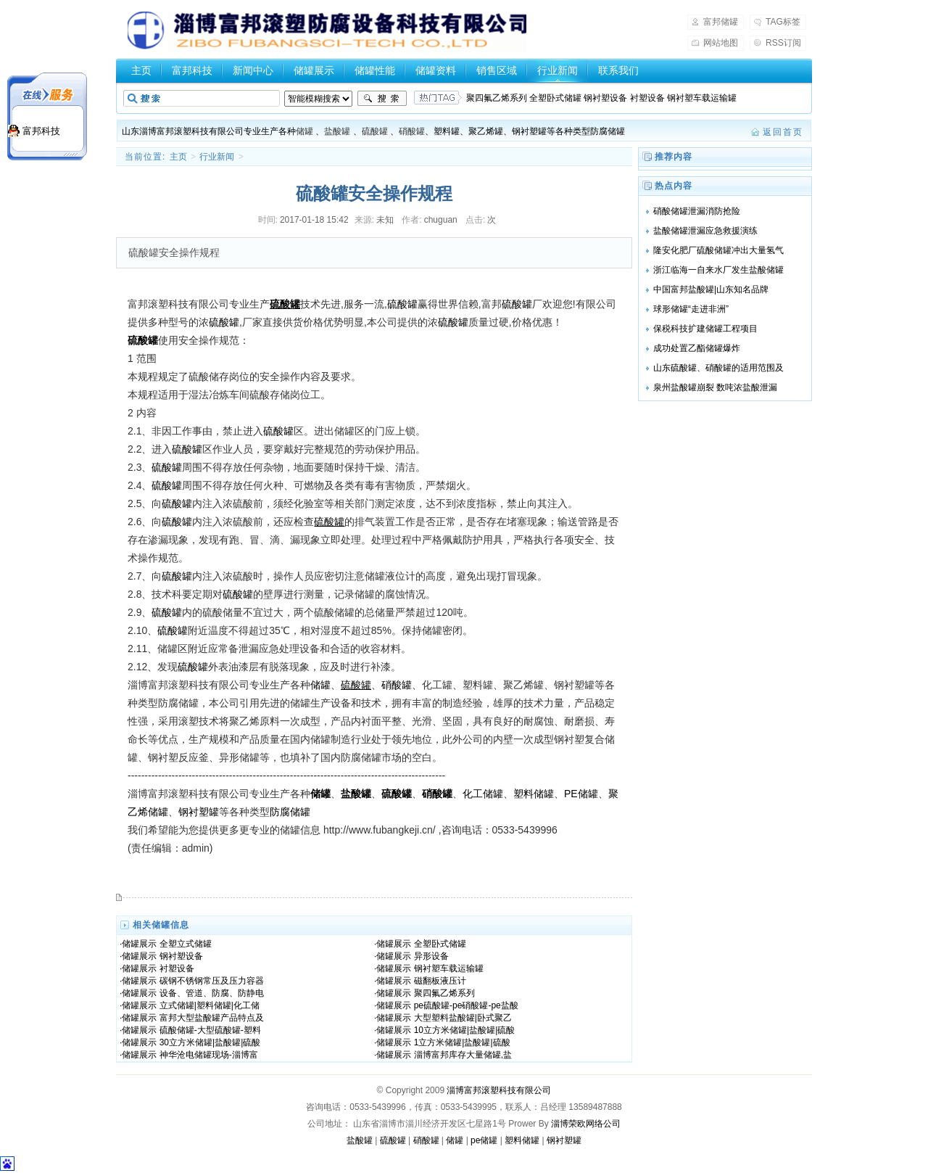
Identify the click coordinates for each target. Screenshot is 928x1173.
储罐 (304, 131)
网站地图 (720, 43)
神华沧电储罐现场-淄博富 (209, 1055)
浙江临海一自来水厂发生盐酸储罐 (718, 270)
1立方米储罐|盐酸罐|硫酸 (462, 1042)
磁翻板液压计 (440, 981)
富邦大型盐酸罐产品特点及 (212, 1018)
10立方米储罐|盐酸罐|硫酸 (464, 1030)
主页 (141, 70)
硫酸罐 (375, 131)
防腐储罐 (290, 812)
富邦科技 (192, 70)
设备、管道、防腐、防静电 (212, 993)
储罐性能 (375, 70)
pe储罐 (484, 1140)
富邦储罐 (720, 22)
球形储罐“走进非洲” (691, 309)
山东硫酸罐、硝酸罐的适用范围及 (718, 368)
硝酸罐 (412, 131)
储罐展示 (314, 70)
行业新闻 (557, 70)
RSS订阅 (783, 43)
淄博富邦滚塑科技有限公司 (499, 1090)
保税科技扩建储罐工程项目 (705, 329)
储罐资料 (435, 70)
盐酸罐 (337, 131)
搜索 (382, 99)
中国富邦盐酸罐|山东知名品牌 (710, 289)
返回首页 (783, 132)
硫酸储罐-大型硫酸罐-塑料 (210, 1030)
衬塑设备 (177, 968)
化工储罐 (483, 793)
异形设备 (431, 956)
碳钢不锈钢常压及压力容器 (212, 981)
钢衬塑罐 (198, 812)
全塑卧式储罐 (440, 944)
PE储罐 (581, 793)
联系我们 (618, 70)
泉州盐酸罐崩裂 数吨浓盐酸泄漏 (715, 387)
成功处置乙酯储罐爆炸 (696, 348)
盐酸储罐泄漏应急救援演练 (705, 231)
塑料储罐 (533, 793)
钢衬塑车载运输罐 (449, 968)
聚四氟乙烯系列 (444, 993)
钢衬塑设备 (181, 956)
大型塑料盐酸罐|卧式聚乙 (463, 1018)
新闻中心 (253, 70)
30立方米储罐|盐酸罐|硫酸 (210, 1042)
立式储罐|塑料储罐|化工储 (210, 1005)
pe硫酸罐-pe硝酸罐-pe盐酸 (466, 1005)
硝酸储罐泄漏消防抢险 (696, 211)
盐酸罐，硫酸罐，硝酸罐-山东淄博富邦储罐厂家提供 (327, 32)
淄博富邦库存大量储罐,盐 (463, 1055)
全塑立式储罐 (186, 944)
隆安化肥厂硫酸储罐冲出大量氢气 (718, 250)
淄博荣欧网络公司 (586, 1124)
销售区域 (496, 70)
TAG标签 (783, 22)
